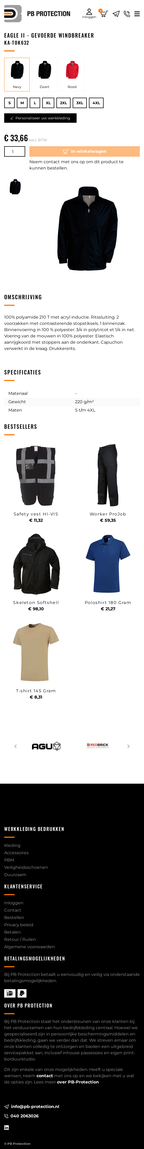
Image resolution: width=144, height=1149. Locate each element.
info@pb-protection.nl (31, 1106)
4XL (96, 103)
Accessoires (16, 852)
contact (44, 1075)
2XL (63, 103)
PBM (9, 860)
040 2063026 (21, 1115)
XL (48, 103)
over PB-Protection (78, 1082)
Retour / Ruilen (20, 939)
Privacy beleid (18, 924)
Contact (12, 910)
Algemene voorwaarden (29, 946)
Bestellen (14, 917)
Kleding (12, 845)
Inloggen (13, 902)
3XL (79, 103)
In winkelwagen (85, 151)
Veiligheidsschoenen (26, 867)
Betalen (12, 932)
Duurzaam (15, 874)
